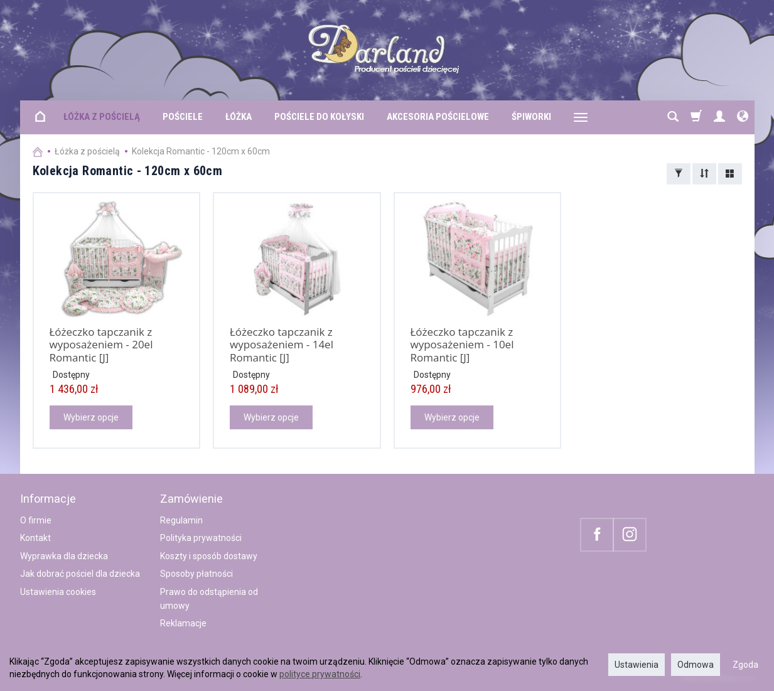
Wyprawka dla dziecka (64, 556)
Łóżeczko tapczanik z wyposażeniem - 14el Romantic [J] (281, 344)
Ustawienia (636, 665)
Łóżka (238, 116)
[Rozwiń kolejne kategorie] (580, 117)
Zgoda (745, 665)
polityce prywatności (319, 674)
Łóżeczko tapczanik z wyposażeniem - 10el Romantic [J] (462, 344)
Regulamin (181, 520)
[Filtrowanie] (679, 174)
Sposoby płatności (196, 574)
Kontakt (35, 538)
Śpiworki (531, 116)
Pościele (183, 116)
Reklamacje (183, 623)
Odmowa (695, 665)
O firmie (35, 520)
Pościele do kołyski (319, 116)
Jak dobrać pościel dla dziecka (80, 574)
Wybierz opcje (91, 417)
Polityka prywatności (201, 538)
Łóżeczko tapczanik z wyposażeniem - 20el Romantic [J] (101, 344)
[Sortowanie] (704, 174)
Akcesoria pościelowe (438, 116)
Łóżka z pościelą (101, 116)
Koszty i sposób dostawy (208, 556)
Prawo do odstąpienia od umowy (209, 599)
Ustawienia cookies (58, 592)
